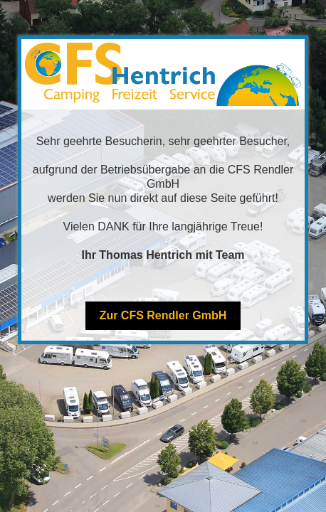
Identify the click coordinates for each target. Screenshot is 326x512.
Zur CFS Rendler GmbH (163, 315)
